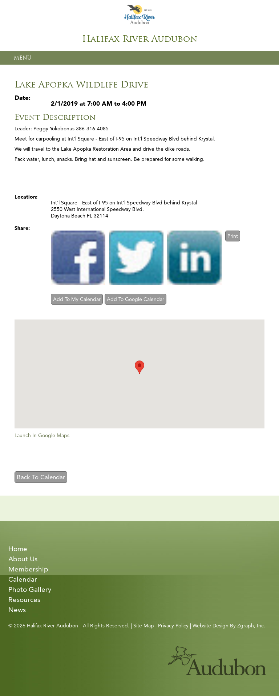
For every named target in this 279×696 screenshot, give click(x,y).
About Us (22, 559)
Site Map (143, 625)
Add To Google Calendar (135, 299)
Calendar (22, 579)
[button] (139, 367)
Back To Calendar (41, 477)
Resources (24, 599)
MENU (23, 57)
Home (17, 549)
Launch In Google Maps (42, 435)
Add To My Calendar (77, 299)
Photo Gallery (29, 589)
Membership (28, 569)
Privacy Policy (173, 625)
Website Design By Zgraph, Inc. (229, 625)
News (17, 610)
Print (232, 236)
